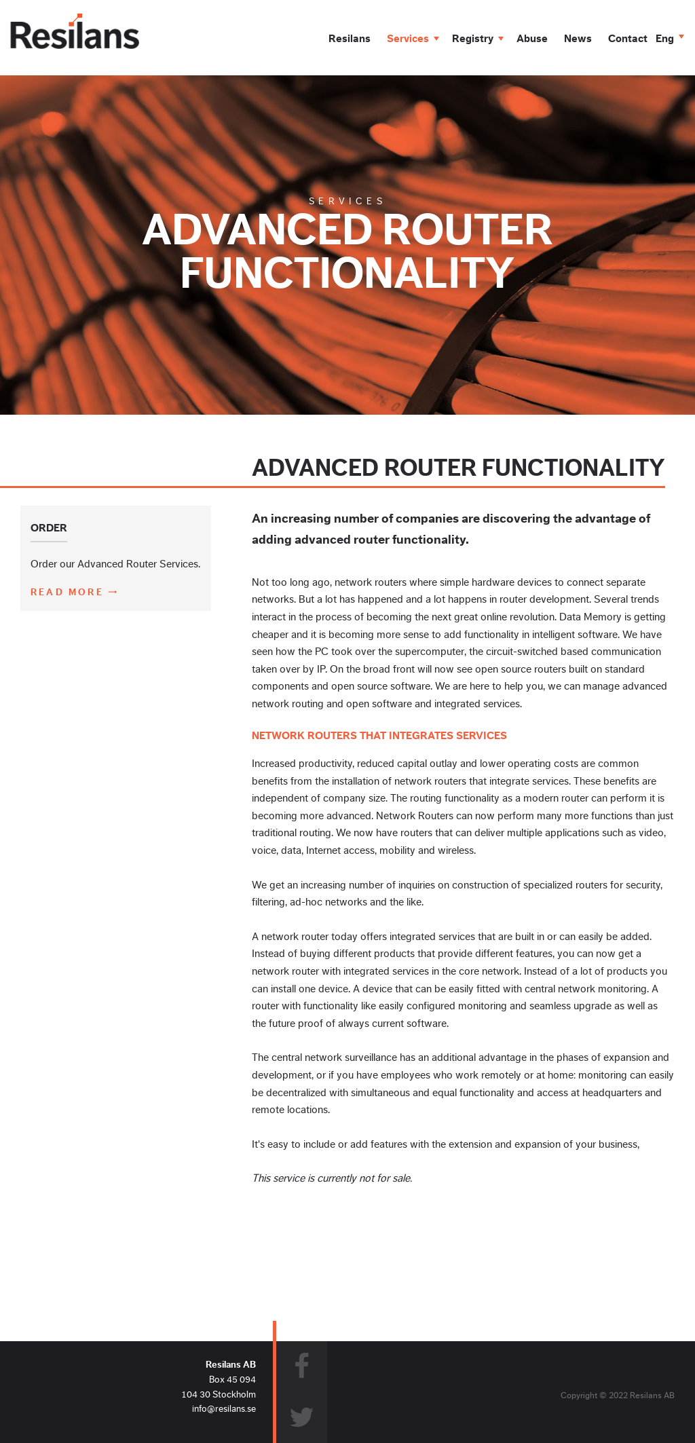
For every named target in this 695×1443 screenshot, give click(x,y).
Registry (472, 38)
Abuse (532, 38)
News (578, 38)
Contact (627, 38)
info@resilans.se (224, 1409)
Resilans (349, 38)
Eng (665, 38)
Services (408, 38)
